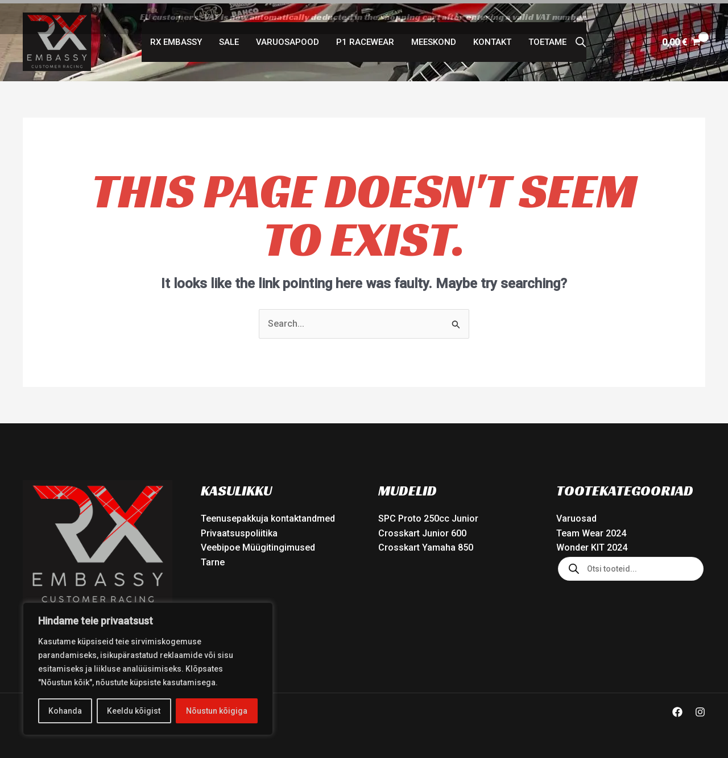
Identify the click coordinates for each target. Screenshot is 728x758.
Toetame (547, 39)
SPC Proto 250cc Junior (428, 515)
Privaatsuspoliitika (239, 529)
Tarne (213, 558)
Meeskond (433, 39)
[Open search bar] (580, 39)
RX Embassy (176, 39)
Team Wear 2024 (591, 529)
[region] (148, 668)
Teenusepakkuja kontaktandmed (268, 515)
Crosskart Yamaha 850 (425, 544)
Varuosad (576, 515)
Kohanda (65, 710)
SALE (229, 39)
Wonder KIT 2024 (591, 544)
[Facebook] (677, 709)
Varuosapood (287, 39)
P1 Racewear (365, 39)
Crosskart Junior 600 (422, 529)
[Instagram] (700, 709)
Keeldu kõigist (133, 710)
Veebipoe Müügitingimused (258, 544)
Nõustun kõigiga (216, 710)
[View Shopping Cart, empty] (681, 39)
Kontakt (492, 39)
